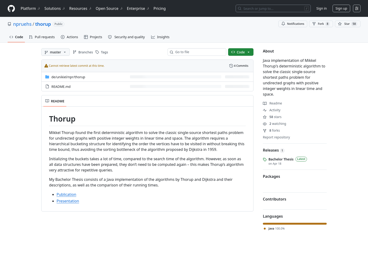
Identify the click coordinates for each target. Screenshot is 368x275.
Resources (80, 8)
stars (272, 117)
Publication (66, 194)
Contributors (274, 199)
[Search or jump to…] (273, 8)
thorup (43, 24)
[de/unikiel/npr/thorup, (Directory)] (68, 77)
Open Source (109, 8)
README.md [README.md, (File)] (61, 86)
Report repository (276, 137)
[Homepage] (11, 8)
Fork (321, 24)
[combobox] (198, 52)
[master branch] (55, 52)
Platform (31, 8)
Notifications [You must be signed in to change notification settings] (292, 24)
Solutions (54, 8)
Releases (274, 150)
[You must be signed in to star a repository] (347, 24)
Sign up (341, 8)
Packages (271, 176)
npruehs (22, 24)
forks (271, 130)
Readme (272, 103)
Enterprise (138, 8)
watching (274, 123)
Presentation (68, 201)
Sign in (321, 8)
